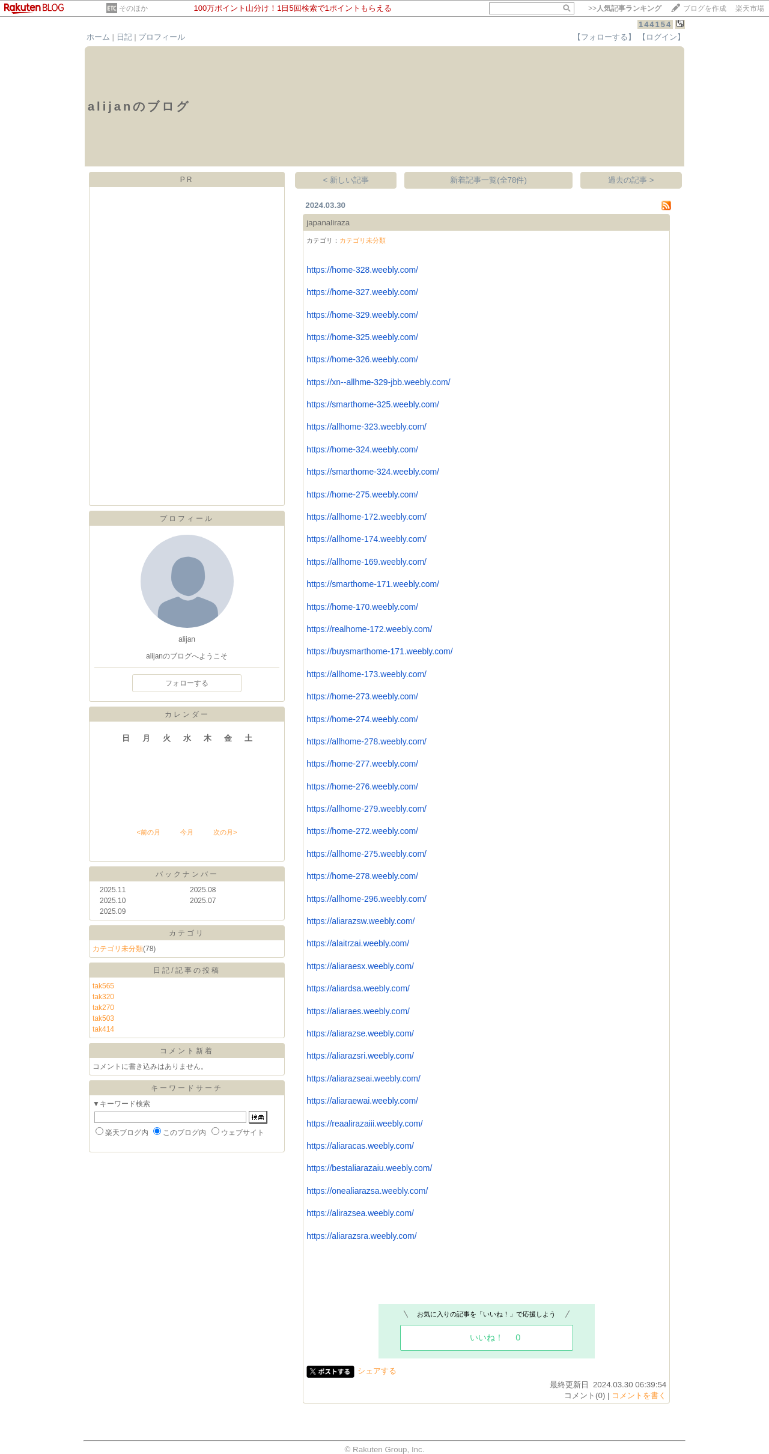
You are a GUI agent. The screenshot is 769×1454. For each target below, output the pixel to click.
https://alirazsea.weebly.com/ (360, 1213)
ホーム (98, 36)
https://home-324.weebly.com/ (362, 449)
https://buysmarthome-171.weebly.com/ (379, 651)
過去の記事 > (631, 179)
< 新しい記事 (346, 179)
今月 (186, 832)
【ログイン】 (661, 36)
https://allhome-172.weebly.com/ (366, 517)
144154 (655, 24)
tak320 (103, 997)
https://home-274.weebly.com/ (362, 719)
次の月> (225, 832)
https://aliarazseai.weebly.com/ (363, 1078)
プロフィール (161, 36)
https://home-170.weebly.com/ (362, 607)
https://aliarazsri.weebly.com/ (360, 1055)
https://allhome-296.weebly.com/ (366, 899)
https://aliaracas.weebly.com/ (360, 1146)
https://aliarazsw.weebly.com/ (360, 921)
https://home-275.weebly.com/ (362, 494)
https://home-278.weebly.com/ (362, 876)
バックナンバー (187, 874)
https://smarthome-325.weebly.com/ (372, 404)
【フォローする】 (604, 36)
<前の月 (148, 832)
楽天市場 (749, 8)
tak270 (103, 1007)
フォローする (186, 683)
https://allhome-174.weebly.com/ (366, 539)
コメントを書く (639, 1395)
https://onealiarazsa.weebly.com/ (367, 1191)
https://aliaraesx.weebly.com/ (360, 966)
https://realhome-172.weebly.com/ (369, 629)
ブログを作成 (704, 8)
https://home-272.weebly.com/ (362, 831)
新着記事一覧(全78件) (488, 179)
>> (624, 8)
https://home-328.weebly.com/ (362, 270)
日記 (124, 36)
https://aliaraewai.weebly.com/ (362, 1101)
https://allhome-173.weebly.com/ (366, 674)
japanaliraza (328, 222)
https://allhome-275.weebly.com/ (366, 854)
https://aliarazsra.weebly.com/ (361, 1236)
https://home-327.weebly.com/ (362, 292)
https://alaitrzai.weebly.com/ (357, 943)
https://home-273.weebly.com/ (362, 696)
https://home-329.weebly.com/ (362, 315)
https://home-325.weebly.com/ (362, 337)
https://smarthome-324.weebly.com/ (372, 471)
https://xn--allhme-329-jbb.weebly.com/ (378, 382)
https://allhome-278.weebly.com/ (366, 741)
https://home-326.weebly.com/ (362, 359)
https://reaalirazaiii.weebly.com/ (364, 1123)
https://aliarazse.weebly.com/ (360, 1033)
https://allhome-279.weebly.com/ (366, 809)
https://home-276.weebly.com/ (362, 786)
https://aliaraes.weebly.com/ (358, 1011)
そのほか (133, 8)
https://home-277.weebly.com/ (362, 763)
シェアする (377, 1370)
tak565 (103, 986)
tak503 (103, 1018)
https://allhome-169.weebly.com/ (366, 562)
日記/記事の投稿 (186, 970)
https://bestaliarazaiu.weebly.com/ (369, 1168)
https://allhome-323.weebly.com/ (366, 426)
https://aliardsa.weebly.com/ (358, 988)
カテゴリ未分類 (118, 948)
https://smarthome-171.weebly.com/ (372, 584)
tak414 (103, 1029)
